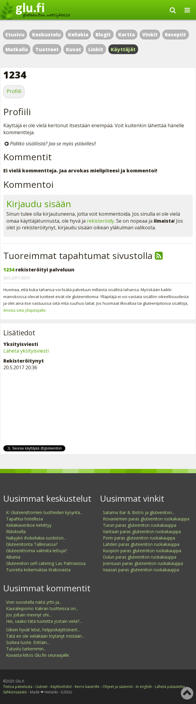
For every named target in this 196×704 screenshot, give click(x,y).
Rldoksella (16, 531)
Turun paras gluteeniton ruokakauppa (139, 525)
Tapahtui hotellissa (24, 519)
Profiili (14, 91)
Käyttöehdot (61, 686)
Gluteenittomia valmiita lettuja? (36, 550)
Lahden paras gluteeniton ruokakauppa (141, 544)
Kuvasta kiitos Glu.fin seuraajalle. (38, 655)
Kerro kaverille (87, 686)
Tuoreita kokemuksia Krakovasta (38, 570)
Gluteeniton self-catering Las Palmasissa (46, 563)
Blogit (103, 34)
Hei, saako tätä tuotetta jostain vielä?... (44, 621)
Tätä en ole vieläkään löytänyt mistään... (45, 636)
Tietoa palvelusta (17, 686)
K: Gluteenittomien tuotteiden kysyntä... (44, 512)
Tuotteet (47, 49)
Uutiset (41, 686)
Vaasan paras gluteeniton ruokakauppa (141, 570)
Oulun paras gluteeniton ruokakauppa (139, 557)
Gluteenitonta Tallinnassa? (31, 544)
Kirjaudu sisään (38, 204)
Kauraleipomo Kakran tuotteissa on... (42, 608)
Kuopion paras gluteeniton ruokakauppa (142, 550)
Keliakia (78, 34)
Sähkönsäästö (15, 692)
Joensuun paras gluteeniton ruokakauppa (143, 563)
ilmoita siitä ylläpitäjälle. (25, 310)
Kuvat (73, 49)
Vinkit (150, 34)
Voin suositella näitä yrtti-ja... (34, 602)
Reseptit (175, 34)
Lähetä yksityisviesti (26, 350)
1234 (8, 269)
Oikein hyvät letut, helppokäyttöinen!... (43, 630)
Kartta (126, 34)
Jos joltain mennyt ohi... (28, 615)
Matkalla (16, 49)
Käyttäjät (123, 49)
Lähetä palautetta (170, 686)
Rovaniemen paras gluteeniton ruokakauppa (146, 519)
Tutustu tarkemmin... (26, 649)
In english (144, 686)
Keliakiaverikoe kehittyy (28, 525)
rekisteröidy (100, 221)
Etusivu (14, 34)
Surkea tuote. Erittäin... (28, 642)
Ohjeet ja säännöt (118, 686)
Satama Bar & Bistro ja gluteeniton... (139, 512)
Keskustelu (46, 34)
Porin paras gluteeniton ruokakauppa (139, 538)
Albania (13, 557)
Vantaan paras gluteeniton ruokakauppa (142, 531)
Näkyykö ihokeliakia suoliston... (36, 538)
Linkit (95, 49)
